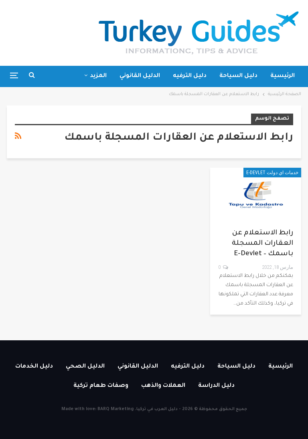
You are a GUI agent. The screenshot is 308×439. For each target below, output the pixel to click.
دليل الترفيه (190, 76)
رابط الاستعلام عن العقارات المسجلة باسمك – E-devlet (262, 244)
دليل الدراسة (216, 386)
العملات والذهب (163, 386)
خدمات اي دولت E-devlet (272, 172)
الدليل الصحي (85, 367)
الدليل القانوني (140, 76)
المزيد (98, 76)
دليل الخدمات (34, 367)
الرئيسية (282, 76)
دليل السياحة (238, 76)
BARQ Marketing (115, 409)
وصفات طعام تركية (100, 386)
